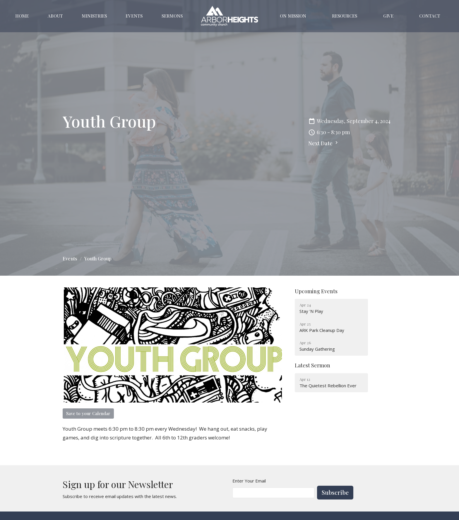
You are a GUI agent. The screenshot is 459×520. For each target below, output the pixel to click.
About (55, 16)
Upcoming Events (316, 291)
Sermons (172, 16)
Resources (344, 16)
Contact (429, 16)
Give (388, 16)
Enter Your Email (249, 481)
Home (22, 16)
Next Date (323, 143)
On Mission (293, 16)
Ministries (94, 16)
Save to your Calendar (88, 413)
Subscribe (335, 492)
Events (134, 16)
